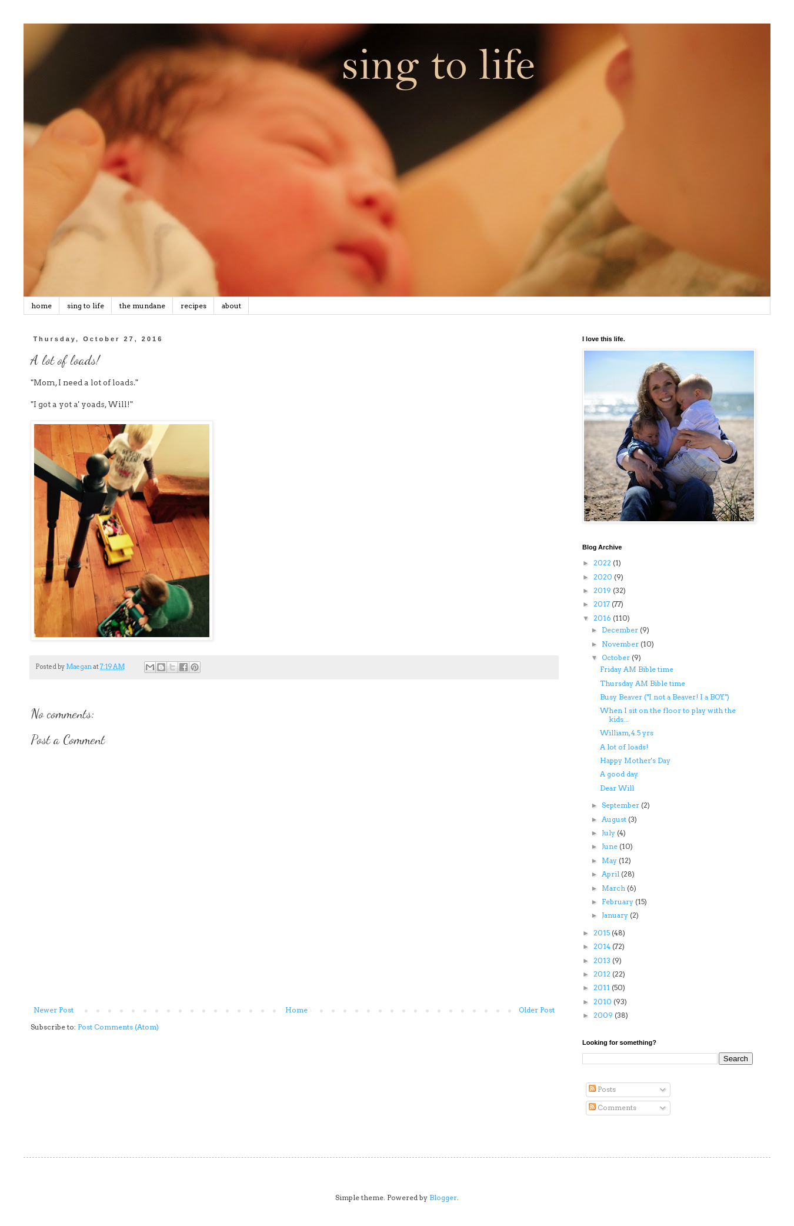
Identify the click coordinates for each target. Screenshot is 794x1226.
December (621, 629)
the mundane (142, 305)
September (621, 805)
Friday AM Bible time (636, 669)
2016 (603, 618)
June (610, 846)
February (618, 901)
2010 (603, 1001)
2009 (604, 1015)
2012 (602, 974)
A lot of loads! (624, 746)
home (41, 305)
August (615, 819)
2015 (602, 932)
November (621, 643)
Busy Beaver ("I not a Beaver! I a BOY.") (664, 696)
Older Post (537, 1009)
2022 (603, 562)
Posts (602, 1089)
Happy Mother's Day (635, 760)
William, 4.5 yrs (626, 732)
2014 (602, 946)
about (231, 305)
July (609, 832)
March (614, 888)
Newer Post (54, 1009)
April (611, 873)
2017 (602, 603)
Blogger (443, 1197)
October (617, 657)
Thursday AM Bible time (642, 683)
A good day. (619, 773)
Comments (612, 1107)
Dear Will (617, 788)
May (610, 860)
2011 (602, 987)
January (616, 915)
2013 (602, 960)
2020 (603, 576)
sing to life (85, 305)
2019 (603, 590)
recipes (193, 305)
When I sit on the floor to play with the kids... (668, 714)
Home (296, 1009)
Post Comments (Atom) (118, 1026)
